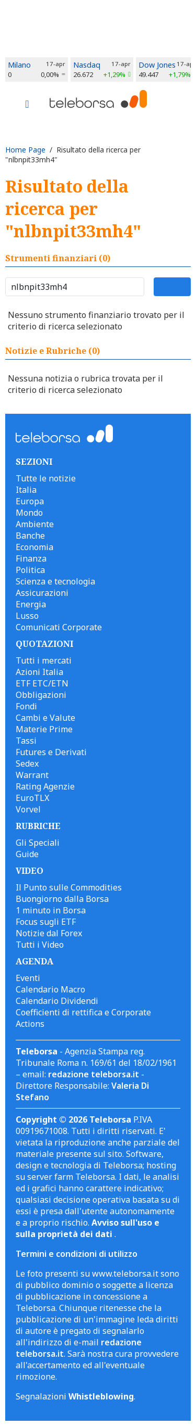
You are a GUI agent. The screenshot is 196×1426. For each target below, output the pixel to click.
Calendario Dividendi (57, 1001)
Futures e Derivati (51, 752)
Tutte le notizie (46, 478)
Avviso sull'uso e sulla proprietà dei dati (87, 1228)
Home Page (25, 150)
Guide (27, 854)
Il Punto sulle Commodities (69, 887)
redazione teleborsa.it (93, 1074)
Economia (34, 547)
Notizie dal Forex (49, 933)
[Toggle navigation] (27, 105)
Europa (30, 501)
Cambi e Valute (45, 717)
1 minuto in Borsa (51, 910)
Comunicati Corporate (59, 627)
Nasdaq (86, 65)
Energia (31, 604)
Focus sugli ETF (46, 921)
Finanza (31, 558)
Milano (19, 65)
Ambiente (35, 524)
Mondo (29, 512)
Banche (30, 535)
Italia (26, 489)
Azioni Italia (39, 672)
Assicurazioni (42, 593)
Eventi (28, 978)
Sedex (27, 763)
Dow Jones (157, 65)
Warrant (32, 775)
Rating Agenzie (45, 786)
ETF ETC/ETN (42, 683)
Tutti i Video (40, 944)
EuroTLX (32, 798)
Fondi (26, 706)
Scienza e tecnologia (55, 581)
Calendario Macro (50, 989)
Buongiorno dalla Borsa (62, 899)
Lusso (27, 615)
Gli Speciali (38, 842)
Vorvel (28, 809)
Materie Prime (44, 729)
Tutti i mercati (44, 660)
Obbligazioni (41, 695)
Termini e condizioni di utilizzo (76, 1253)
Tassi (26, 740)
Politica (30, 570)
